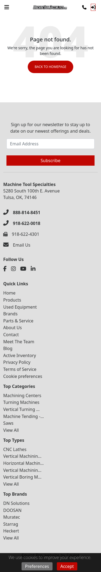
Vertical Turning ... (21, 409)
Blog (7, 348)
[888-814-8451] (21, 212)
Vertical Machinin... (22, 456)
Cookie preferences (22, 376)
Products (12, 300)
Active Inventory (19, 355)
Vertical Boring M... (22, 477)
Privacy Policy (16, 362)
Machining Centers (22, 395)
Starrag (10, 524)
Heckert (11, 531)
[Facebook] (5, 269)
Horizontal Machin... (23, 463)
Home (9, 293)
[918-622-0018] (21, 223)
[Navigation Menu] (6, 7)
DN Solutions (16, 503)
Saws (8, 423)
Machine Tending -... (23, 416)
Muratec (11, 517)
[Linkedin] (33, 269)
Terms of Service (19, 369)
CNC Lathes (14, 449)
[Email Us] (16, 245)
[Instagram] (13, 269)
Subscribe (50, 161)
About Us (12, 328)
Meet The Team (18, 342)
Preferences (37, 566)
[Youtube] (23, 269)
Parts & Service (18, 321)
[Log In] (93, 7)
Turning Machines (21, 402)
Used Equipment (20, 307)
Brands (10, 314)
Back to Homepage (51, 66)
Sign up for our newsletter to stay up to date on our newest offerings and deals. (50, 128)
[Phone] (84, 7)
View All (11, 430)
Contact (11, 335)
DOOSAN (12, 510)
